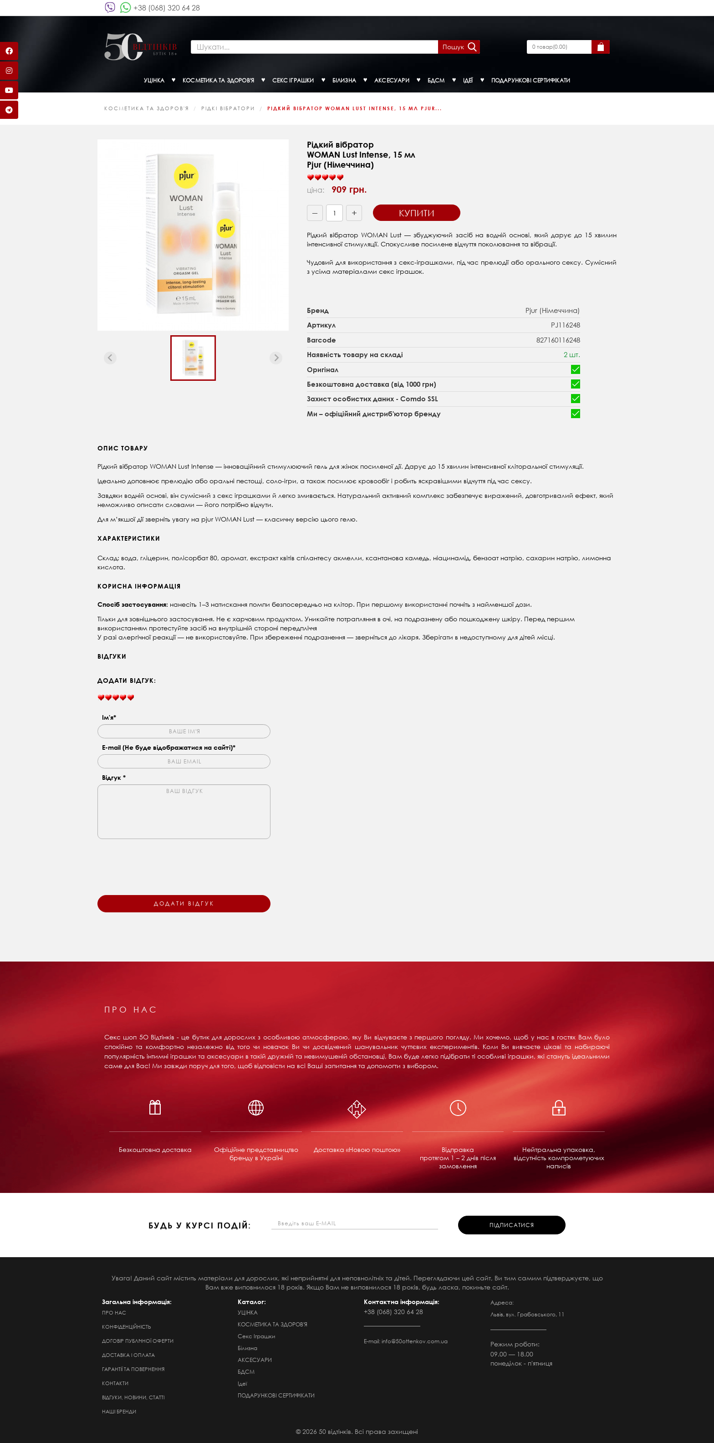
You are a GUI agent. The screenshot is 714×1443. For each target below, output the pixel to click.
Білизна (247, 1348)
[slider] (325, 177)
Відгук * (114, 777)
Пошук (453, 46)
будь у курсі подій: (199, 1225)
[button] (193, 358)
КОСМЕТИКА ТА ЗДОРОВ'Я (146, 108)
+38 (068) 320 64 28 (166, 7)
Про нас (114, 1312)
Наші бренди (119, 1411)
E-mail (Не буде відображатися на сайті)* (168, 747)
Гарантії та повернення (133, 1369)
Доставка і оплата (128, 1355)
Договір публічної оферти (137, 1341)
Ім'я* (109, 717)
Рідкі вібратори (228, 108)
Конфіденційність (126, 1326)
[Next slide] (276, 358)
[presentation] (166, 861)
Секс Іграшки (256, 1336)
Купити (416, 213)
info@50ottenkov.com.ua (415, 1341)
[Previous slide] (110, 358)
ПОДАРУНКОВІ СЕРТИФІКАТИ (276, 1395)
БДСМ (246, 1372)
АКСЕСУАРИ (255, 1360)
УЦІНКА (248, 1312)
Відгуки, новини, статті (133, 1397)
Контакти (115, 1383)
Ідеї (242, 1383)
